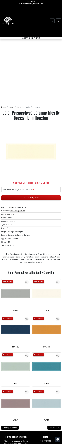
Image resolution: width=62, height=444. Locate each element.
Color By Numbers (10, 427)
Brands (11, 107)
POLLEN (46, 347)
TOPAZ (46, 383)
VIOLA (15, 420)
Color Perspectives (17, 211)
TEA (15, 383)
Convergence (54, 427)
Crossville (20, 107)
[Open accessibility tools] (57, 439)
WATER (46, 420)
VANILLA (10, 214)
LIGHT (46, 310)
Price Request (31, 198)
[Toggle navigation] (58, 20)
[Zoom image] (27, 282)
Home (3, 107)
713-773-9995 (31, 1)
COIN (15, 310)
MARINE (15, 347)
